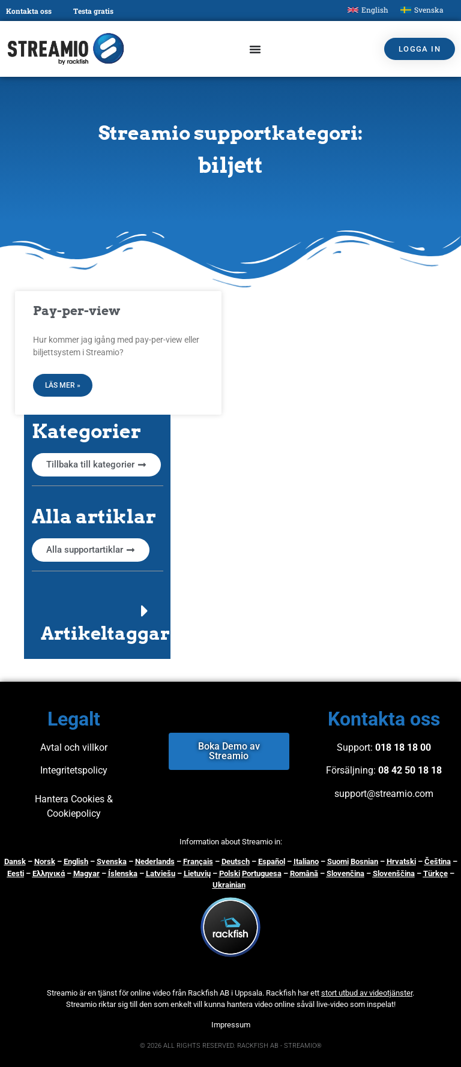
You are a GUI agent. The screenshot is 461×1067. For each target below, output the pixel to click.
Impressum (230, 1024)
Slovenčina (345, 873)
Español (271, 861)
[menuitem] (368, 9)
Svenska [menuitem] (429, 9)
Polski (229, 873)
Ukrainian (229, 884)
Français (198, 861)
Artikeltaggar (105, 633)
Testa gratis (93, 11)
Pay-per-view (76, 310)
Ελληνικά (48, 873)
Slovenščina (394, 873)
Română (304, 873)
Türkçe (435, 873)
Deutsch (235, 861)
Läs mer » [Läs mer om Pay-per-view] (62, 385)
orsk (47, 861)
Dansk (15, 861)
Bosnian (364, 861)
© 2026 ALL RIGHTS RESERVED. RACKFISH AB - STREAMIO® (231, 1046)
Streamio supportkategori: (230, 133)
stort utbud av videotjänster (366, 992)
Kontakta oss (29, 11)
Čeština (437, 861)
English (76, 861)
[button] (97, 622)
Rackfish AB (208, 992)
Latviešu (160, 873)
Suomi (338, 861)
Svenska (112, 861)
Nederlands (155, 861)
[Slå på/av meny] (255, 49)
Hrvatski (401, 861)
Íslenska (122, 873)
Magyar (86, 873)
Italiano (306, 861)
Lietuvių (197, 873)
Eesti (15, 873)
